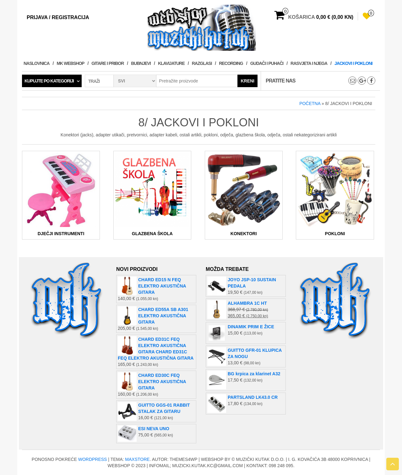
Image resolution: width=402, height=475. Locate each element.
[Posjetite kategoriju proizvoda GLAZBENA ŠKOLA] (152, 195)
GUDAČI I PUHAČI (267, 63)
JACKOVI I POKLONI (353, 63)
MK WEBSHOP (70, 63)
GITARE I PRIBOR (107, 63)
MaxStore (137, 459)
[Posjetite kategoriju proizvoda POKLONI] (335, 195)
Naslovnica (37, 63)
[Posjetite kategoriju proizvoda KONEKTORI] (244, 195)
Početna (309, 103)
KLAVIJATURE (171, 63)
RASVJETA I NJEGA (309, 63)
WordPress (92, 459)
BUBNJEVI (141, 63)
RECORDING (231, 63)
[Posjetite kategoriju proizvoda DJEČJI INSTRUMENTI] (61, 195)
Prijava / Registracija (58, 17)
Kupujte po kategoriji (49, 80)
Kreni (247, 80)
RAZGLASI (202, 63)
